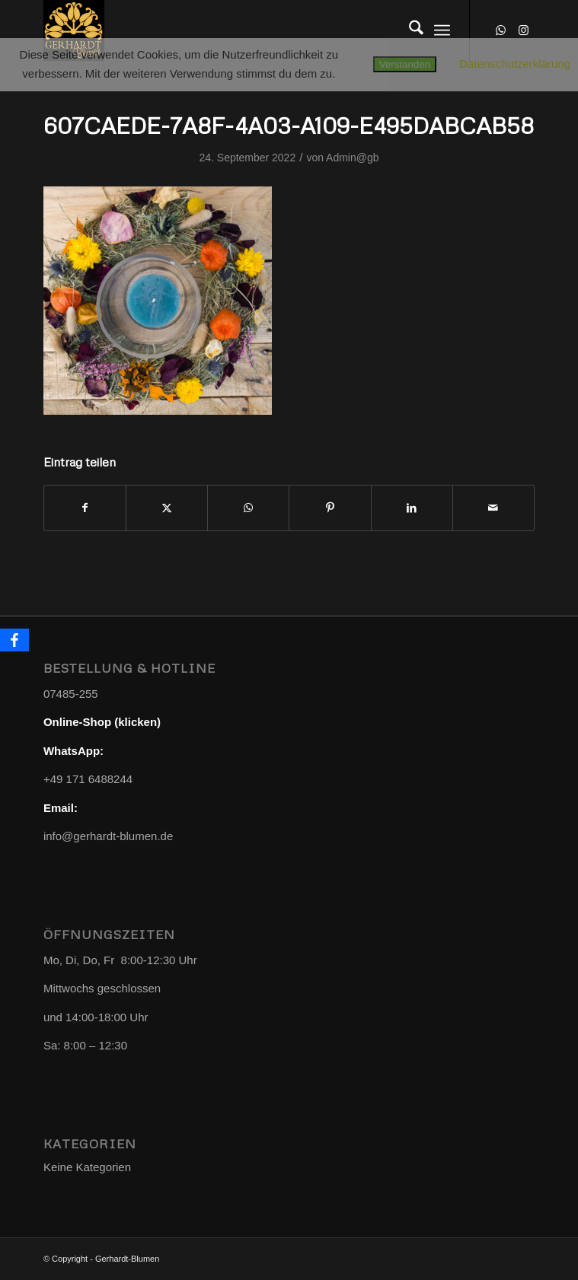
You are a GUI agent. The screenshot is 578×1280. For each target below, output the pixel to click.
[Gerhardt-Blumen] (239, 30)
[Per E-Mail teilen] (493, 508)
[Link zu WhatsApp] (500, 30)
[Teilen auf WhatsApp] (248, 508)
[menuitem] (408, 30)
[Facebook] (14, 640)
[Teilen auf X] (166, 508)
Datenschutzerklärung (514, 63)
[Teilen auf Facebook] (85, 508)
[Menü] (442, 30)
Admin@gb (352, 157)
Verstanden (404, 64)
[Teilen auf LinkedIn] (412, 508)
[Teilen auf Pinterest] (329, 508)
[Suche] (408, 30)
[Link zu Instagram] (523, 30)
